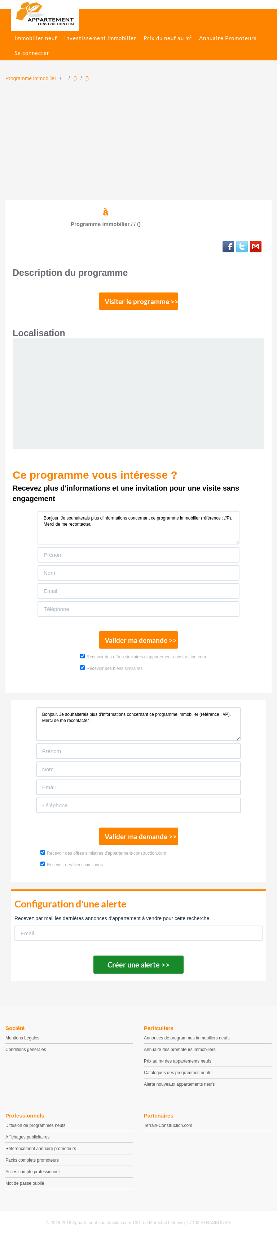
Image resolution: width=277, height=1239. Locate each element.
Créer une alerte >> (138, 964)
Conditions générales (25, 1049)
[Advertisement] (138, 145)
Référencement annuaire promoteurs (40, 1148)
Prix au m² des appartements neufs (177, 1061)
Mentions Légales (22, 1038)
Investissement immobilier (100, 38)
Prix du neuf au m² (168, 38)
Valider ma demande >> (141, 640)
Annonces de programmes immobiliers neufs (186, 1038)
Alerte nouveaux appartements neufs (179, 1084)
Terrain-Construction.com (168, 1125)
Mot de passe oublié (24, 1183)
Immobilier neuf (35, 38)
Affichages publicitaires (27, 1137)
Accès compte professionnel (32, 1171)
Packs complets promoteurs (32, 1160)
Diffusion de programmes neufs (35, 1125)
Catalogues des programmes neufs (177, 1072)
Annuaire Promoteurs (228, 38)
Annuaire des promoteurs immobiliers (180, 1049)
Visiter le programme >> (141, 301)
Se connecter (31, 53)
